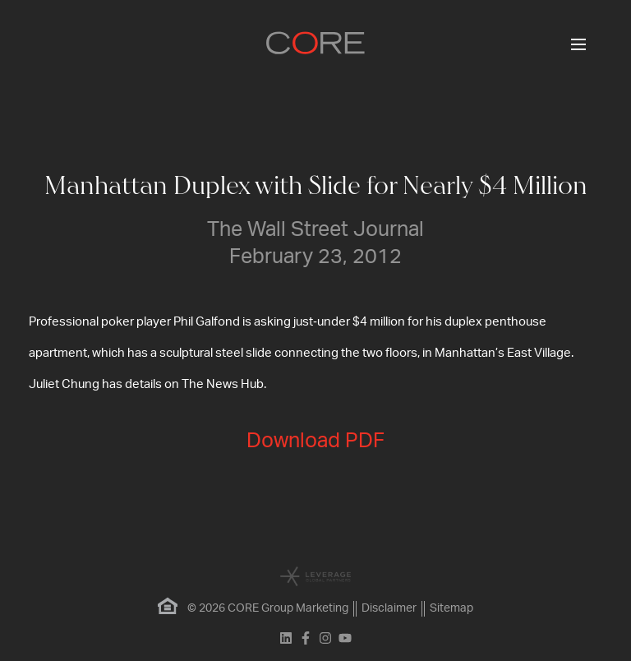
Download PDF (315, 441)
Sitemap (451, 608)
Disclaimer (389, 608)
